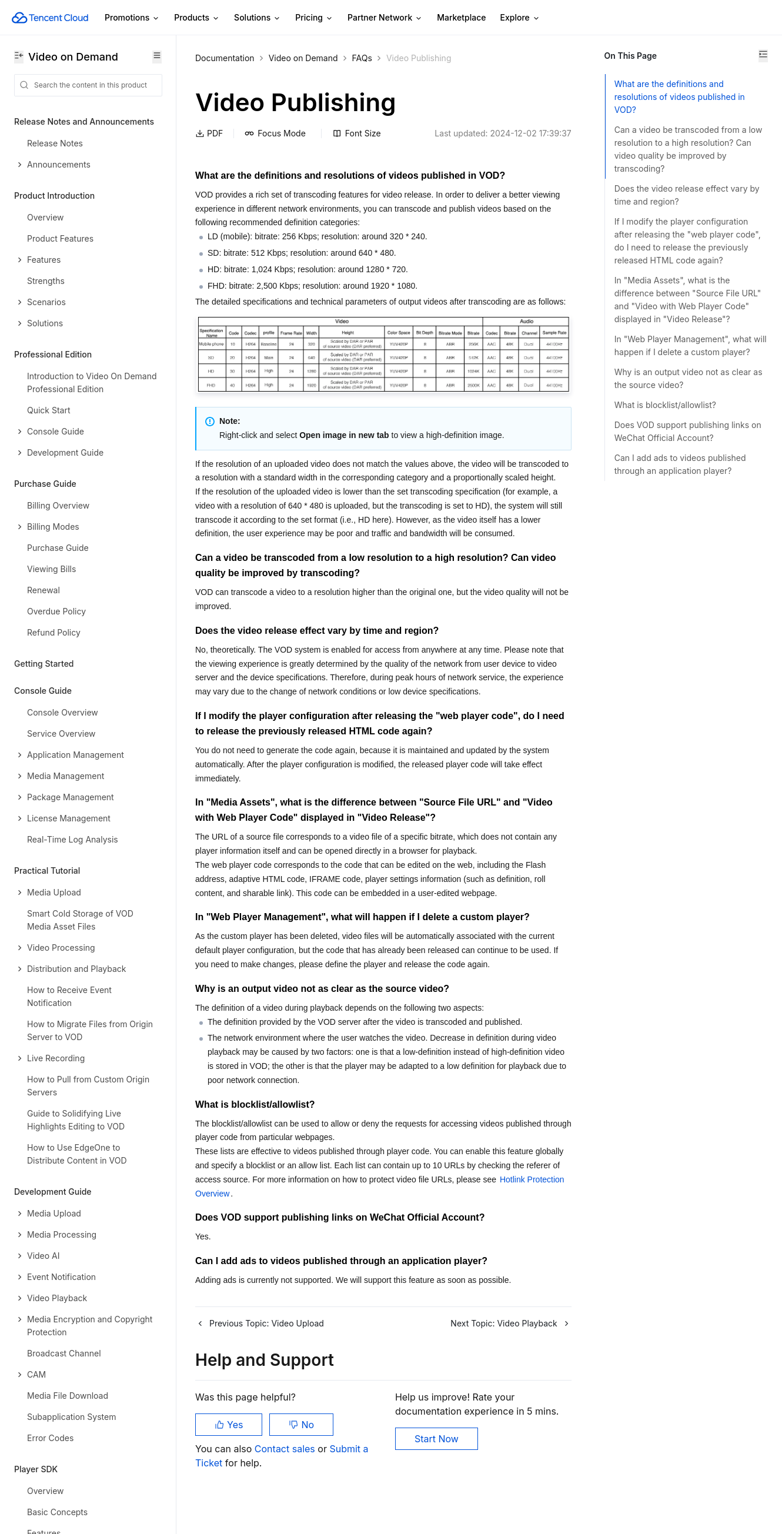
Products (197, 18)
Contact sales (286, 1475)
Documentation (225, 58)
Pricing (314, 18)
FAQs (362, 58)
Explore (520, 18)
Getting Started (44, 664)
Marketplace (461, 17)
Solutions (257, 18)
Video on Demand (303, 58)
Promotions (132, 18)
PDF (209, 133)
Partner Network (385, 18)
